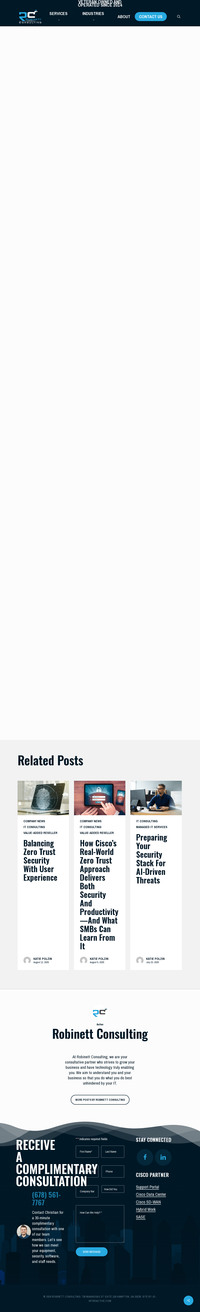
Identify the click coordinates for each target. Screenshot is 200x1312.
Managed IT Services (151, 827)
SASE (141, 1217)
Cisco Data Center (151, 1194)
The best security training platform (96, 472)
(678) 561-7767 (46, 1198)
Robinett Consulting (41, 223)
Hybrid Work (146, 1209)
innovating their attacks (107, 602)
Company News (34, 821)
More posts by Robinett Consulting (100, 1100)
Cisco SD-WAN (148, 1202)
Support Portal (147, 1187)
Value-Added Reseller (40, 833)
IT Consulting (31, 41)
